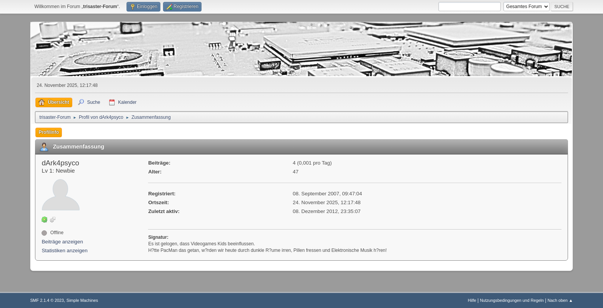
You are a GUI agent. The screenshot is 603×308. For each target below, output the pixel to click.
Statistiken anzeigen (64, 250)
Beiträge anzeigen (62, 242)
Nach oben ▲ (560, 300)
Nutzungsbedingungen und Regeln (512, 300)
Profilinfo (48, 132)
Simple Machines (82, 300)
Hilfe (472, 300)
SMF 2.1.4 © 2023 (47, 300)
